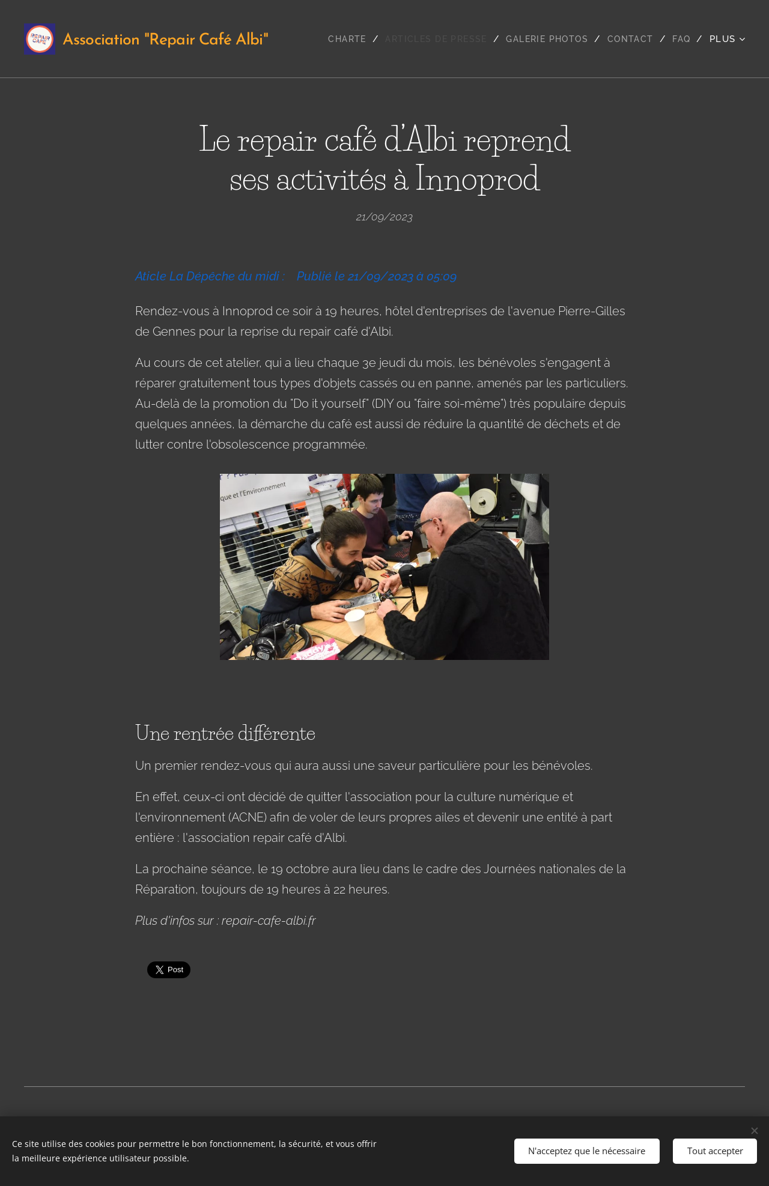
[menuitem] (334, 39)
